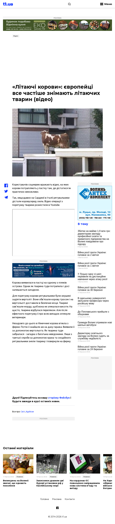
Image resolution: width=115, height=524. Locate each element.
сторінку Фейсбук (59, 397)
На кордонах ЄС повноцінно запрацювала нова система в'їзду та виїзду (85, 484)
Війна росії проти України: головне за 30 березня (92, 288)
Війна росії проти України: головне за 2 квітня (92, 253)
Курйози (30, 411)
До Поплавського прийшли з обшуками (93, 313)
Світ (23, 411)
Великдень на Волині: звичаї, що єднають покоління (16, 483)
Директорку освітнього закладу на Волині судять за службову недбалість (93, 336)
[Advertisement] (57, 61)
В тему (83, 224)
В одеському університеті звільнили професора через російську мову (93, 301)
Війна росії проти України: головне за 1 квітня (92, 264)
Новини (20, 477)
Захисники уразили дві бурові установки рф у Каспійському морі (50, 483)
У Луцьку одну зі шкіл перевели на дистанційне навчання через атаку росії (92, 276)
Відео (15, 36)
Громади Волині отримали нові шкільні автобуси (95, 323)
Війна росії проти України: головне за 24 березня (92, 348)
